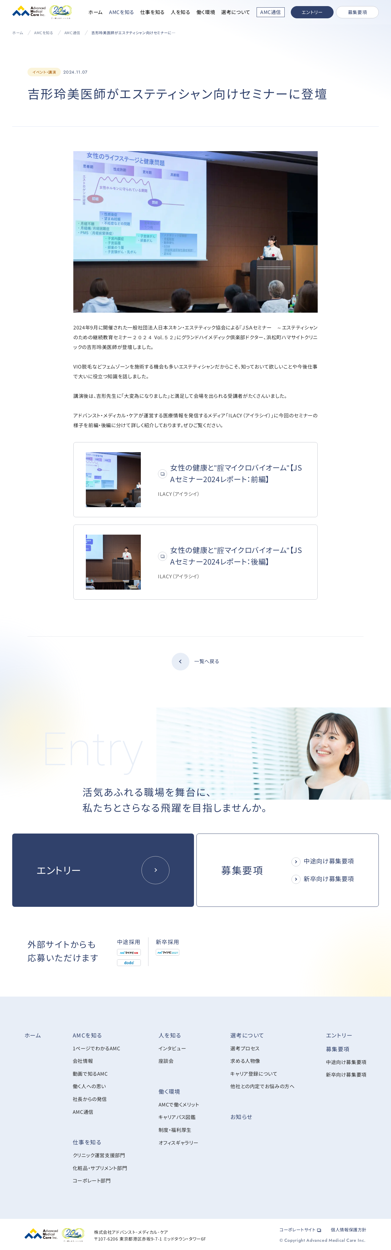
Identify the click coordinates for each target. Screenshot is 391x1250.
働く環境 (205, 12)
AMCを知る (121, 12)
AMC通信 (72, 32)
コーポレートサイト (300, 1228)
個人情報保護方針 (349, 1228)
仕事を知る (152, 12)
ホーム (95, 12)
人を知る (180, 12)
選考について (235, 12)
